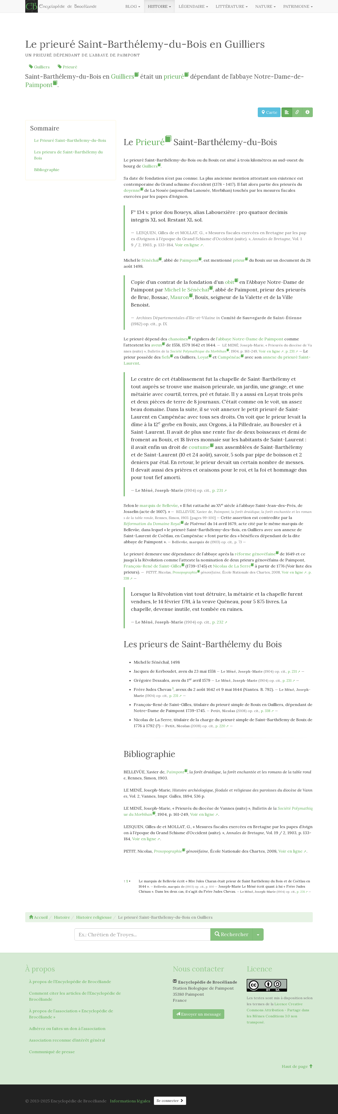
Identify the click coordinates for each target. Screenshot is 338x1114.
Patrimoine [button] (298, 6)
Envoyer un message (198, 1014)
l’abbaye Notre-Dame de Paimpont (249, 338)
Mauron (181, 297)
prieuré (176, 76)
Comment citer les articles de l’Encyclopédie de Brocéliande (75, 996)
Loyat (205, 357)
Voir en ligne (187, 244)
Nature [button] (265, 6)
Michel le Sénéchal (188, 289)
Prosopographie (186, 572)
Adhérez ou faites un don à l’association (67, 1028)
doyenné (133, 190)
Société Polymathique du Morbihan (199, 351)
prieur (240, 260)
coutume (201, 447)
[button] (286, 112)
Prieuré (67, 66)
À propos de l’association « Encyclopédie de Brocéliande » (71, 1013)
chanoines (179, 338)
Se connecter (170, 1100)
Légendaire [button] (193, 6)
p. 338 (265, 711)
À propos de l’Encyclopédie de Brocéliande (70, 981)
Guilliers (39, 66)
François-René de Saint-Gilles (154, 565)
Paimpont (41, 85)
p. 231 (290, 351)
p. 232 (217, 621)
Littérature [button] (232, 6)
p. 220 (220, 726)
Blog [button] (132, 6)
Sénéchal (152, 260)
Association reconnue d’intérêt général (67, 1040)
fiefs (167, 357)
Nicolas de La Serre (233, 565)
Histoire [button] (159, 6)
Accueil (38, 917)
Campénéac (231, 357)
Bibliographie (46, 169)
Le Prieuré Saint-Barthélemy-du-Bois (70, 140)
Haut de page (297, 1066)
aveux (158, 344)
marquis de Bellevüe (158, 505)
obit (231, 282)
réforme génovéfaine (257, 553)
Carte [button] (269, 112)
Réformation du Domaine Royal (154, 523)
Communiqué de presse (52, 1051)
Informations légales (130, 1100)
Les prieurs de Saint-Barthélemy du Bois (68, 154)
